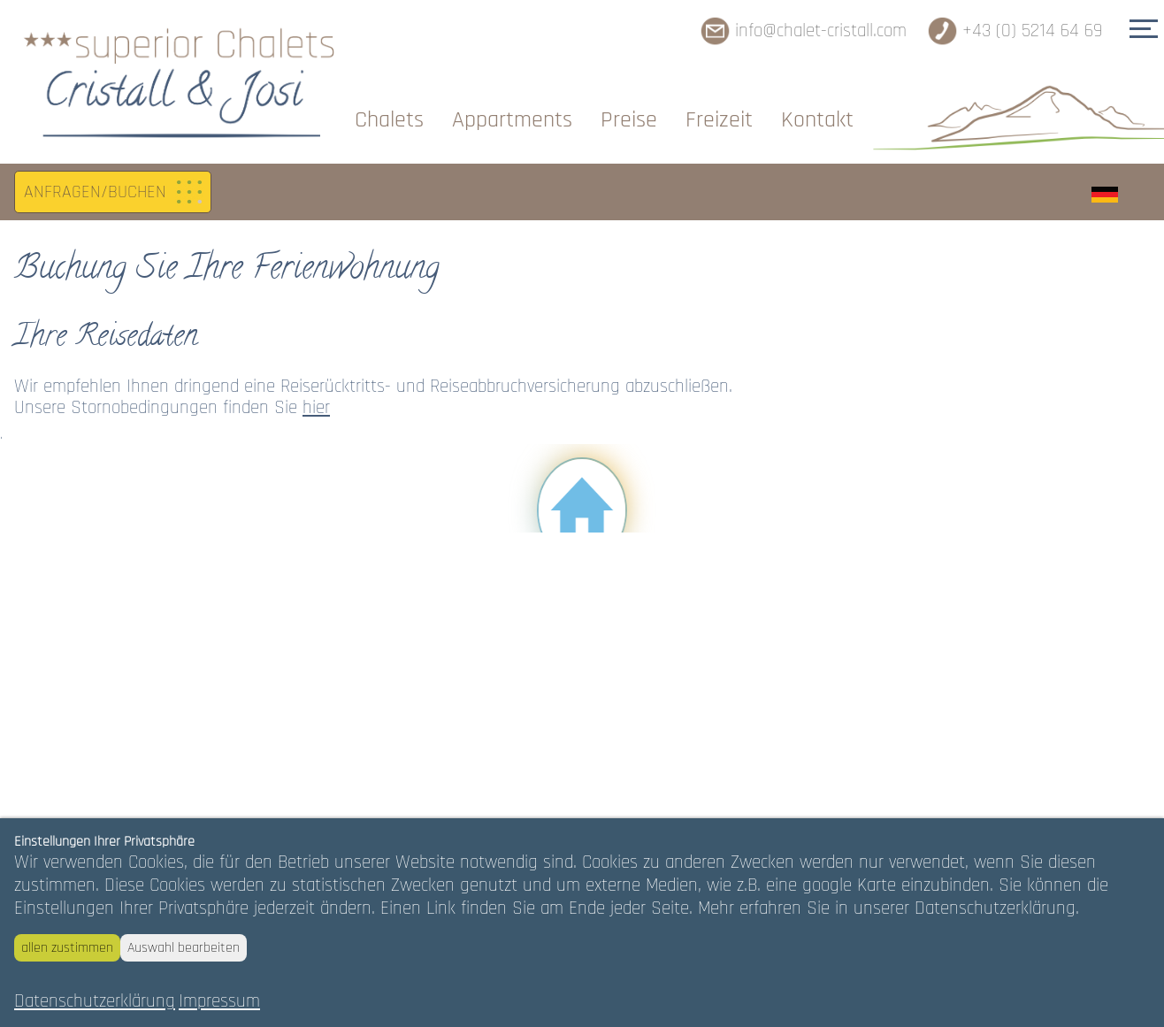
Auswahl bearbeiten (183, 948)
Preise (629, 119)
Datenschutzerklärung (94, 1001)
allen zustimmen (67, 948)
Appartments (512, 119)
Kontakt (817, 119)
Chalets (389, 119)
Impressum (219, 1001)
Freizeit (719, 119)
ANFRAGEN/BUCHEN (95, 191)
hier (316, 407)
